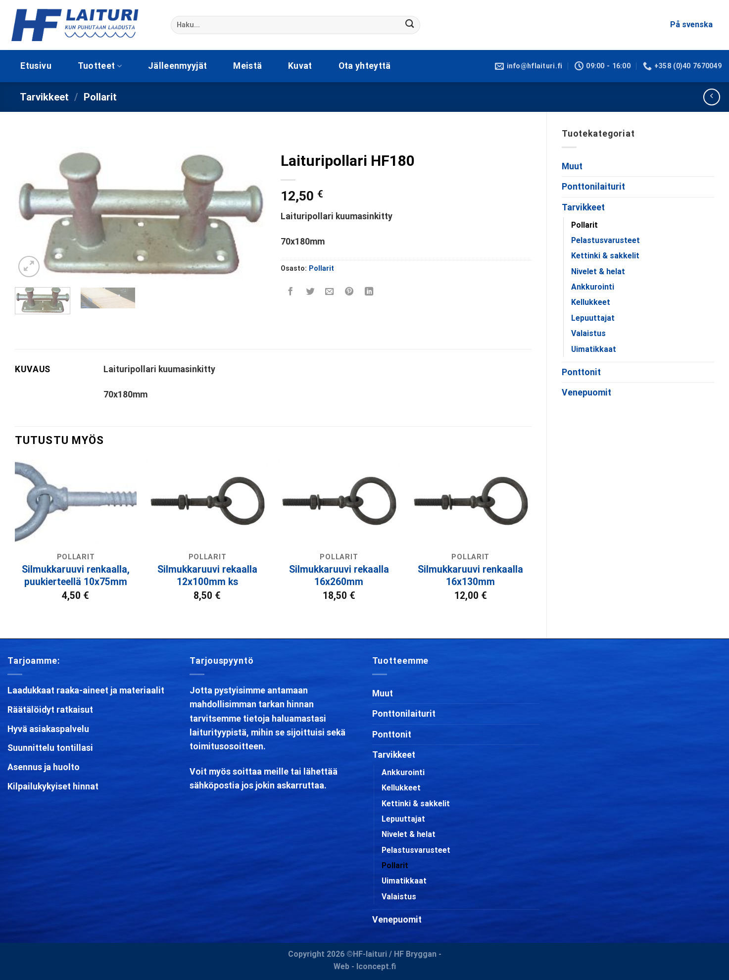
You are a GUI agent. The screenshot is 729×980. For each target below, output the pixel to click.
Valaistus (588, 333)
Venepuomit (586, 392)
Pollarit (100, 97)
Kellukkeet (590, 302)
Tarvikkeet (44, 97)
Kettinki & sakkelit (605, 255)
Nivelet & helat (598, 271)
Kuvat (300, 66)
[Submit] (410, 25)
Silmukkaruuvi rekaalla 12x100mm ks (207, 576)
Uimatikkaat (593, 349)
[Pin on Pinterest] (349, 292)
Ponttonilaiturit (593, 187)
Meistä (247, 66)
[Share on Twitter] (310, 292)
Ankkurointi (592, 287)
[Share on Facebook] (290, 292)
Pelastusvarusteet (605, 240)
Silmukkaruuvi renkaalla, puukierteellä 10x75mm (76, 576)
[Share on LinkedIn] (369, 292)
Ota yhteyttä (365, 66)
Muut (572, 166)
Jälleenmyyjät (177, 66)
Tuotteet (100, 66)
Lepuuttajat (593, 318)
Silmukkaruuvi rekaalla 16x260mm (339, 576)
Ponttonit (581, 372)
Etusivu (35, 66)
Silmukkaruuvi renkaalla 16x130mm (470, 576)
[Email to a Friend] (330, 292)
